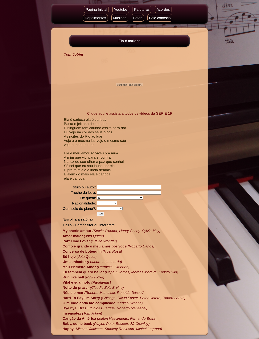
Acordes (163, 9)
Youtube (120, 9)
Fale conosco (160, 18)
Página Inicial (96, 9)
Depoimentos (95, 18)
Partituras (142, 9)
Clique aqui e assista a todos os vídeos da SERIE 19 (129, 113)
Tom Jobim (73, 54)
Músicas (119, 18)
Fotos (137, 18)
